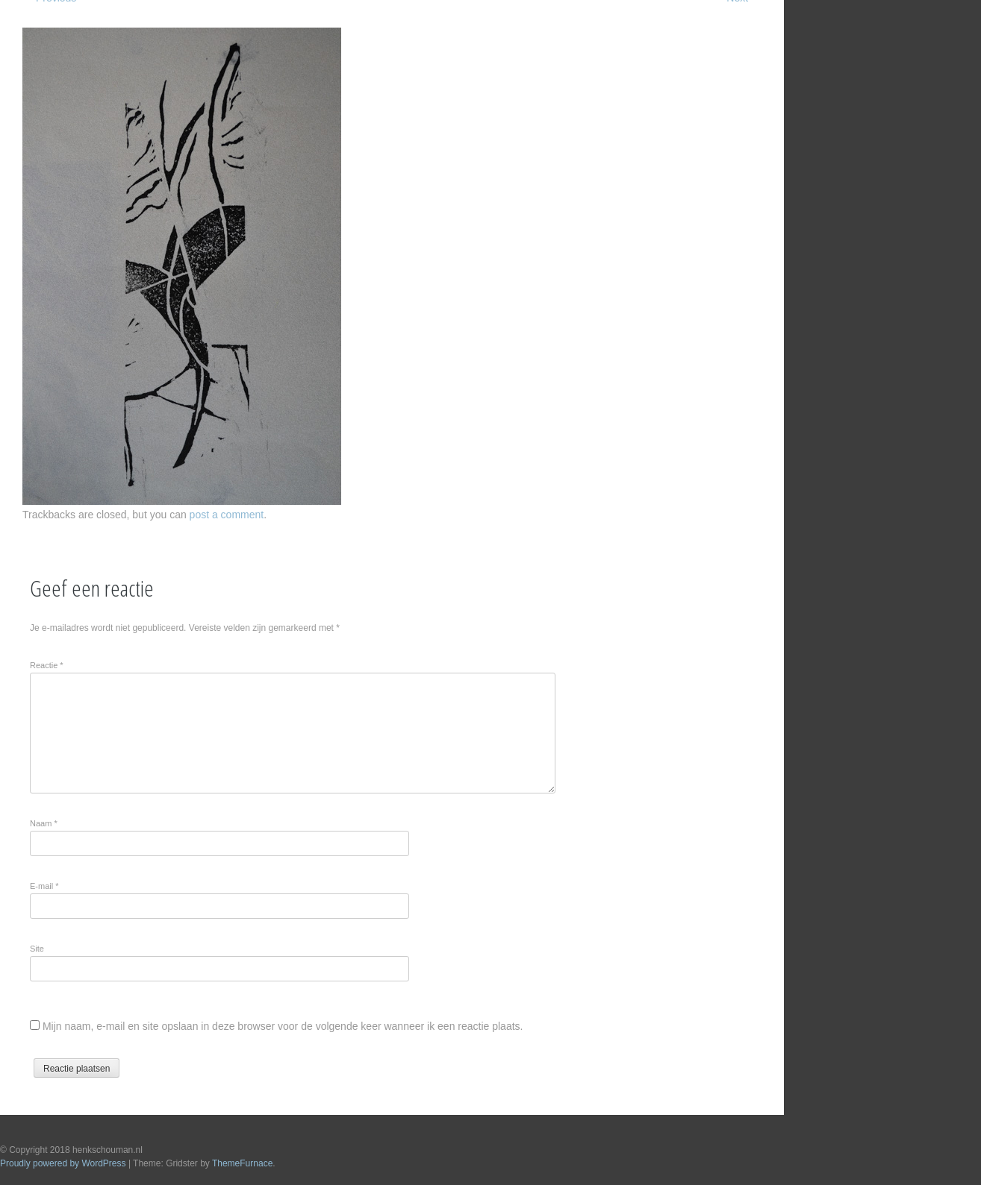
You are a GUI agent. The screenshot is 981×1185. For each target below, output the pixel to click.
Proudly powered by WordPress (63, 1163)
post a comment (227, 515)
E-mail (44, 885)
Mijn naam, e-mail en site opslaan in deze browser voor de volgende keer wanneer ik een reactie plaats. (283, 1026)
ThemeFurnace (242, 1163)
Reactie (46, 665)
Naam (43, 823)
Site (37, 948)
